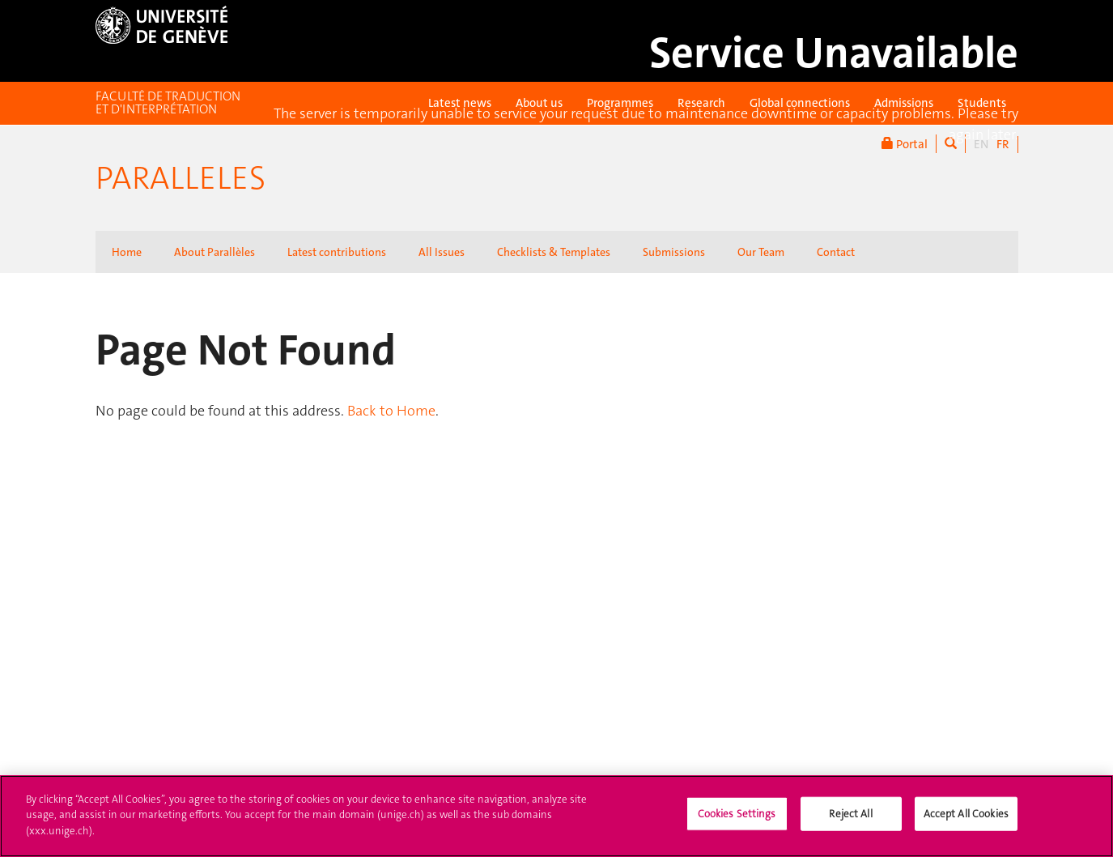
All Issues (441, 252)
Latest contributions (336, 252)
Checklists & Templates (553, 252)
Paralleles (181, 178)
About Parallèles (214, 252)
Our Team (760, 252)
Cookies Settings (737, 826)
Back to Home (391, 410)
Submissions (674, 252)
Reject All (850, 826)
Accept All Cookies (966, 826)
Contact (836, 252)
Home (127, 252)
